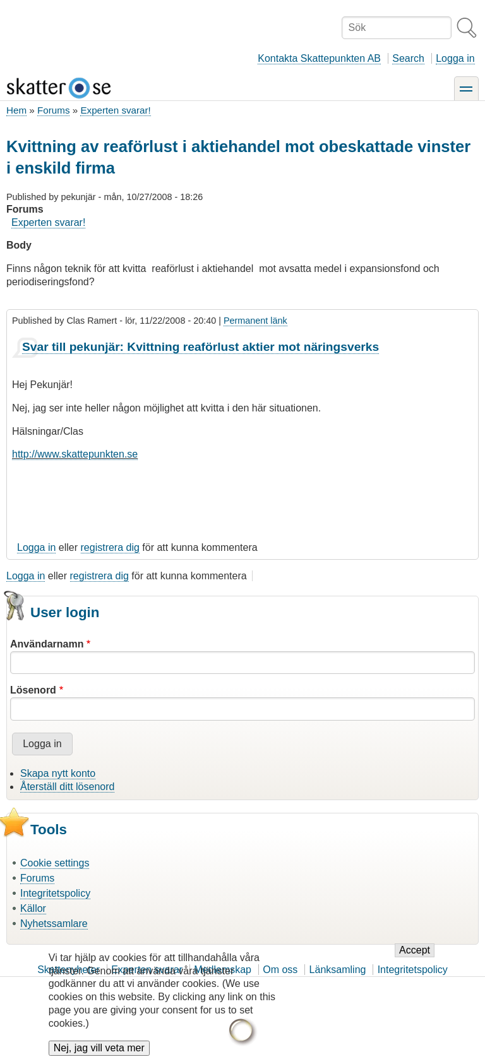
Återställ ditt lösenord (67, 786)
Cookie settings (54, 863)
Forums (53, 110)
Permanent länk (255, 321)
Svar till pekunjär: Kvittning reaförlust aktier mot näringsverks (200, 346)
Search (408, 58)
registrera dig (110, 547)
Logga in (455, 58)
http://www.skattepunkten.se (75, 454)
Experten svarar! (115, 110)
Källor (33, 908)
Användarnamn (46, 644)
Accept (414, 960)
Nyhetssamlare (54, 923)
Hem (16, 110)
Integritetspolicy (55, 893)
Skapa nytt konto (57, 773)
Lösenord (33, 690)
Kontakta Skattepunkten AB (319, 58)
